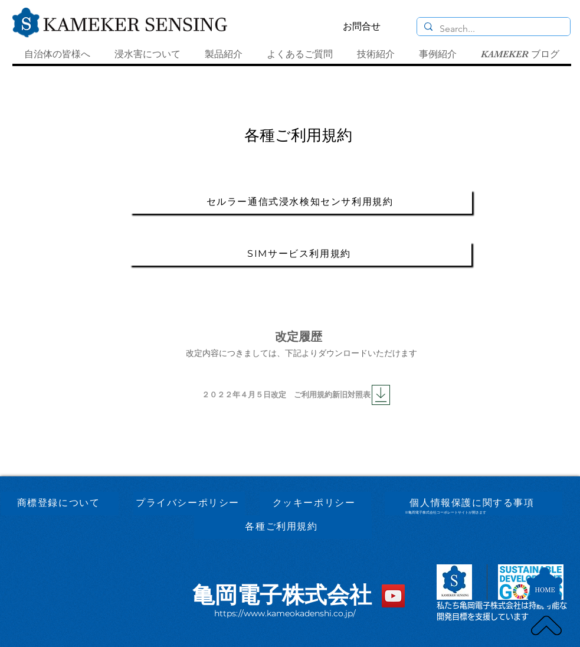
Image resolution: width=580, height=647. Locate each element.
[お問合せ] (362, 26)
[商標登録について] (60, 503)
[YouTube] (393, 595)
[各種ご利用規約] (283, 527)
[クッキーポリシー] (315, 503)
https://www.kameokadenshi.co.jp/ (285, 613)
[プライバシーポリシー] (189, 503)
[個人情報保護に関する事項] (473, 503)
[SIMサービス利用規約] (300, 254)
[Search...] (492, 29)
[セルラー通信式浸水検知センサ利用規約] (301, 202)
